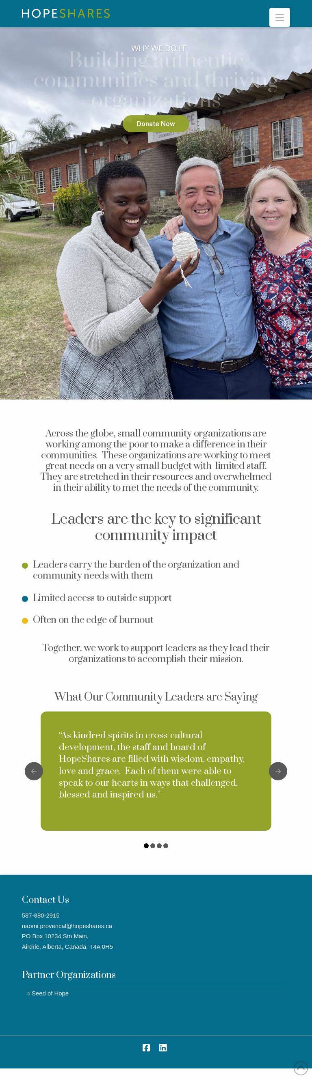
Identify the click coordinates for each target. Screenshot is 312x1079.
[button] (279, 17)
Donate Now (156, 124)
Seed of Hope (48, 993)
